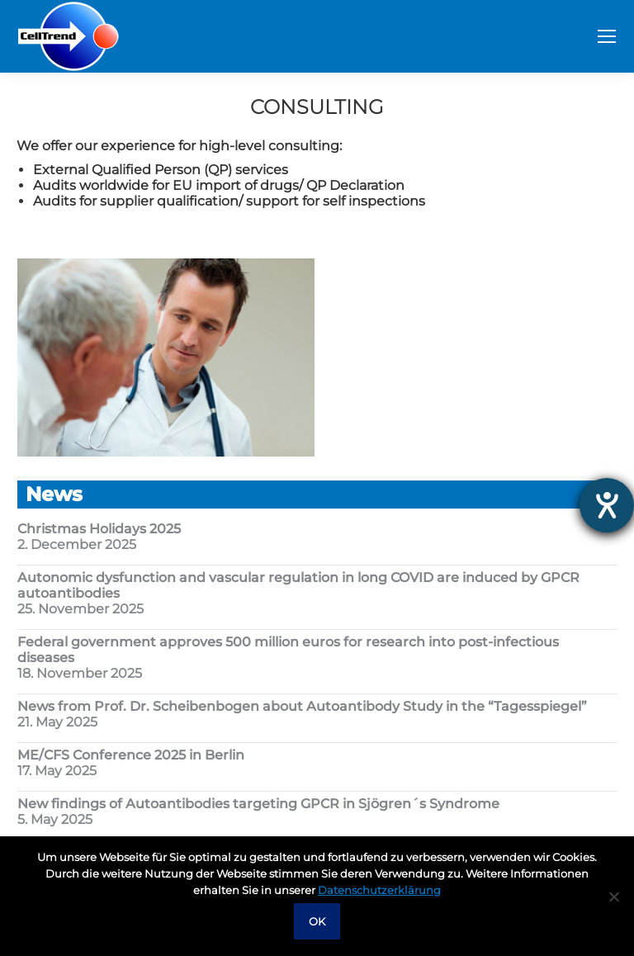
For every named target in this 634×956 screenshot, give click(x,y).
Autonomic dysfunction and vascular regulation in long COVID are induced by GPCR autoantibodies (298, 585)
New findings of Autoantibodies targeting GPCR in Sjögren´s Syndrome (258, 804)
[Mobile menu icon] (606, 36)
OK (317, 921)
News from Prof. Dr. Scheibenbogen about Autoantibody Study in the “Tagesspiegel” (302, 706)
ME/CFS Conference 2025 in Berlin (130, 755)
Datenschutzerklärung (379, 890)
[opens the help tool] (607, 505)
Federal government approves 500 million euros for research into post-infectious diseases (288, 649)
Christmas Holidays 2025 (99, 529)
